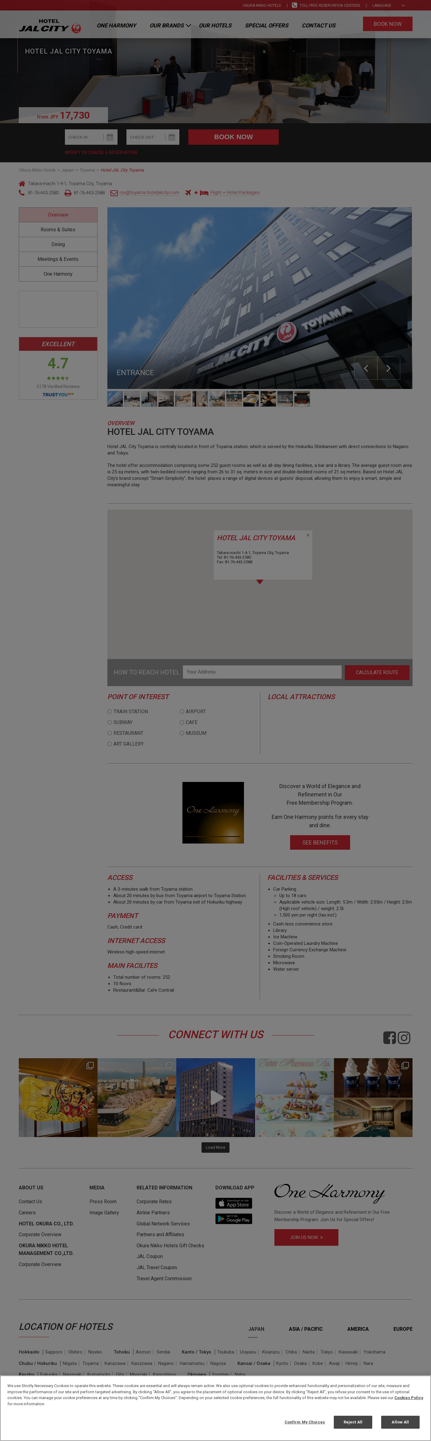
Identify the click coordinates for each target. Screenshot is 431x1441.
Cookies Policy (408, 1397)
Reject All (353, 1422)
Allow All (400, 1422)
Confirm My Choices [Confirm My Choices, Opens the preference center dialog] (305, 1422)
